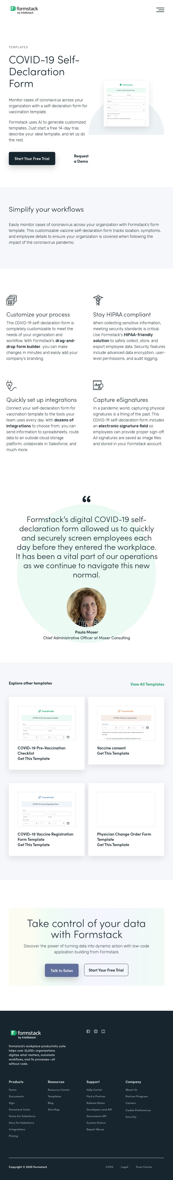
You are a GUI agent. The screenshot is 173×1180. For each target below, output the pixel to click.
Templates (18, 47)
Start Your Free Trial (32, 158)
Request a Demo (81, 158)
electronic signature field (123, 426)
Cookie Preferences (138, 1110)
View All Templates (147, 684)
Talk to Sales (62, 981)
